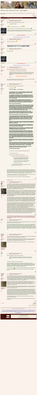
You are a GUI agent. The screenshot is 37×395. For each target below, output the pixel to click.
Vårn (1, 83)
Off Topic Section (15, 13)
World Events (19, 13)
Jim (1, 38)
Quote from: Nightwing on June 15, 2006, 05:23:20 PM (15, 255)
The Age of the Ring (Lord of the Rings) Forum (6, 13)
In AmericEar (3, 20)
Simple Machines (27, 314)
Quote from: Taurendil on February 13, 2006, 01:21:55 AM (15, 22)
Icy (24, 13)
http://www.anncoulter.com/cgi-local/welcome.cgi (22, 150)
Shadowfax (2, 181)
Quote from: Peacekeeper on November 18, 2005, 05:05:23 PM (16, 69)
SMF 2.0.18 (18, 314)
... (1, 16)
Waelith (28, 13)
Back (23, 318)
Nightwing (2, 273)
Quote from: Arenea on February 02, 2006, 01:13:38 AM (19, 156)
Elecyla (26, 13)
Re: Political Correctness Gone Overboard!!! (15, 20)
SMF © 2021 (23, 314)
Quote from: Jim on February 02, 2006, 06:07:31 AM (17, 154)
